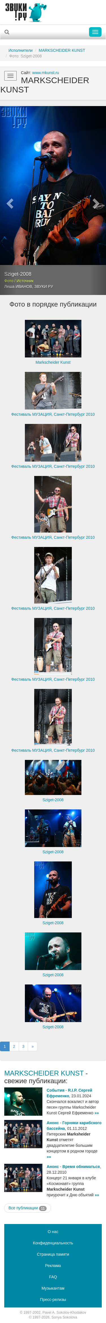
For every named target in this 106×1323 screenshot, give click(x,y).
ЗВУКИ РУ (43, 286)
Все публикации (27, 1208)
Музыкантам (53, 1288)
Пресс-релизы (53, 1299)
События (55, 1090)
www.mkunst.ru (45, 72)
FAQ (53, 1277)
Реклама (53, 1265)
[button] (8, 200)
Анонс (53, 1123)
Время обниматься (81, 1166)
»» (96, 1113)
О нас (53, 1231)
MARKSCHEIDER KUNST (62, 50)
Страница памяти (53, 1254)
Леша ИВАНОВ (18, 286)
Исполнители (20, 50)
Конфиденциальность (53, 1243)
